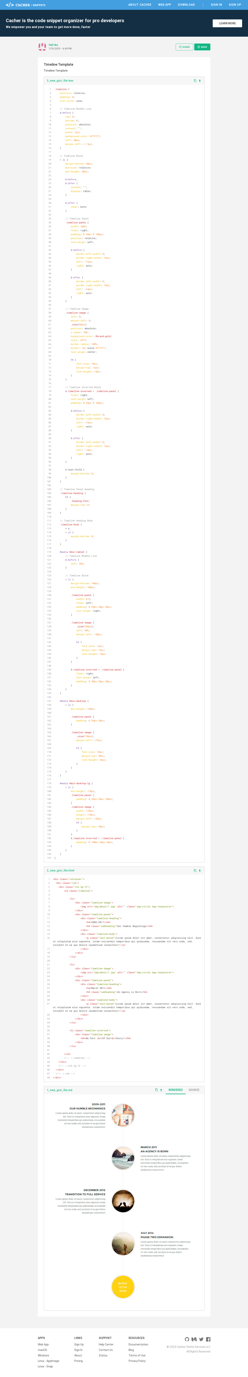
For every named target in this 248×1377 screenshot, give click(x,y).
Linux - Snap (45, 1366)
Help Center (106, 1344)
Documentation (138, 1344)
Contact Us (106, 1350)
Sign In (216, 4)
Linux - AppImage (48, 1361)
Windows (43, 1355)
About (78, 1355)
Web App (164, 4)
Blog (131, 1350)
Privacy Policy (137, 1361)
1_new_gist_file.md (59, 1090)
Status (103, 1355)
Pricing (78, 1361)
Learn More (227, 23)
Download (186, 4)
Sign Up (235, 4)
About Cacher (139, 4)
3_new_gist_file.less (60, 80)
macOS (42, 1350)
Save (202, 46)
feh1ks (53, 45)
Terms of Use (137, 1355)
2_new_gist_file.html (60, 870)
